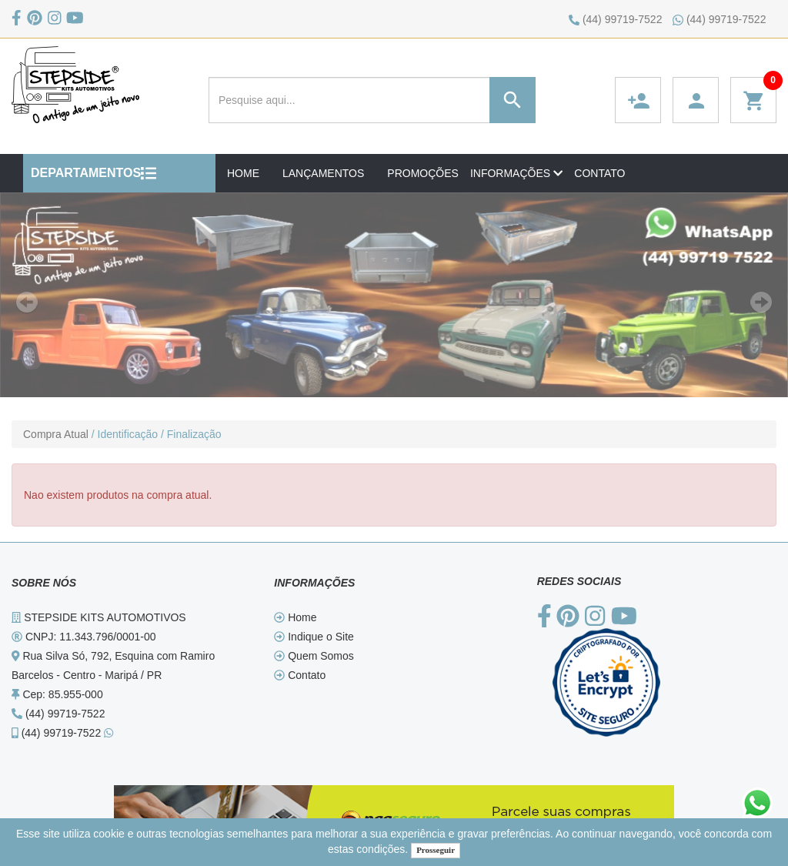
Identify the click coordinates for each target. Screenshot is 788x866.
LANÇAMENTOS (323, 173)
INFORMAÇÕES (516, 173)
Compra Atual (55, 434)
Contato (300, 675)
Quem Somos (313, 656)
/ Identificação (125, 434)
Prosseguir (435, 849)
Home (295, 617)
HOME (243, 173)
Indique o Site (314, 636)
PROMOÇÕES (423, 173)
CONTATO (599, 173)
